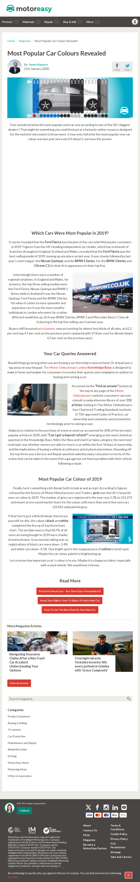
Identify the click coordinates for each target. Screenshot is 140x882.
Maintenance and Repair (22, 742)
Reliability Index (17, 749)
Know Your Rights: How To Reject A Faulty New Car (70, 600)
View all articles (19, 683)
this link (12, 877)
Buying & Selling (17, 723)
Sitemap (116, 852)
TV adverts (14, 729)
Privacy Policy (119, 838)
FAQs (86, 835)
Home (11, 40)
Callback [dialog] (24, 810)
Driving (12, 756)
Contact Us (90, 830)
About (87, 825)
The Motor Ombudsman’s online (77, 367)
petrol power (46, 328)
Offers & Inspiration (20, 776)
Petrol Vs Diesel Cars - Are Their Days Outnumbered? (70, 591)
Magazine (25, 40)
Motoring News (17, 769)
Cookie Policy (119, 834)
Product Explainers (19, 716)
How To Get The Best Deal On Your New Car (70, 609)
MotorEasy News (18, 762)
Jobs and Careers (121, 856)
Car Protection (16, 736)
